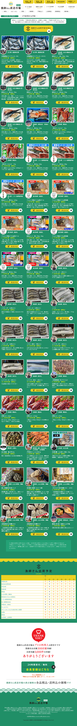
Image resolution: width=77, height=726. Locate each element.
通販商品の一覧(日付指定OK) (24, 708)
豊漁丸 (3, 591)
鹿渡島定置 (4, 581)
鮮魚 (5, 11)
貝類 (22, 11)
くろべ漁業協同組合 (7, 598)
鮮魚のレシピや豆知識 (57, 706)
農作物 (66, 11)
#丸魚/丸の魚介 (9, 16)
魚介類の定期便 (50, 708)
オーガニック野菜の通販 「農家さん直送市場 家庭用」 (38, 712)
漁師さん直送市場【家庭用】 (11, 5)
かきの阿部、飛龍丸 (7, 594)
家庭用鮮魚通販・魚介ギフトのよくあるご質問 (43, 709)
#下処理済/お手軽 (29, 16)
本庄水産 (4, 586)
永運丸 (3, 611)
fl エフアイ (5, 606)
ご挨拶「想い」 (7, 709)
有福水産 (4, 589)
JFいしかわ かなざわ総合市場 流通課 (12, 608)
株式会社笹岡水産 (6, 584)
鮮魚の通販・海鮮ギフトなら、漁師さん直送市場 (16, 706)
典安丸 (3, 613)
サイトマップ (55, 711)
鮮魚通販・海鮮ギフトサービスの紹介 (36, 706)
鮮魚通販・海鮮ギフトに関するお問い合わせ (22, 709)
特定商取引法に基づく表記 (44, 711)
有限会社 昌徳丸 (6, 603)
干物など (40, 11)
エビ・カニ (14, 11)
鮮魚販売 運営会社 (66, 708)
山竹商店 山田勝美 (7, 616)
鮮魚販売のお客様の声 (12, 708)
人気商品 (49, 11)
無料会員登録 (58, 708)
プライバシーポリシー (32, 711)
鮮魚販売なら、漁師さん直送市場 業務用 (64, 709)
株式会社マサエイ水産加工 (8, 596)
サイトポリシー (22, 711)
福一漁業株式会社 (6, 601)
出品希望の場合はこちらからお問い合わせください (38, 715)
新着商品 (57, 11)
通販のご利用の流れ (67, 706)
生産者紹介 (48, 706)
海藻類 (31, 11)
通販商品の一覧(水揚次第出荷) (39, 708)
